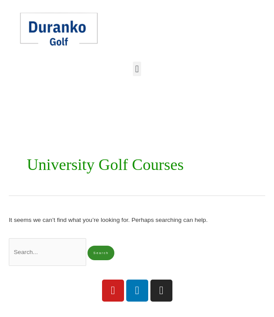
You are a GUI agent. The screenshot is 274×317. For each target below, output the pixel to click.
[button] (137, 69)
